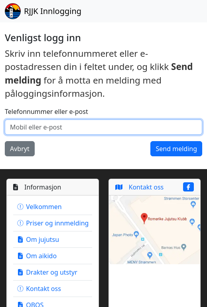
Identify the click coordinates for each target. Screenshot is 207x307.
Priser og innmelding (52, 223)
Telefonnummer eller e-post (46, 111)
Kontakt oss (38, 288)
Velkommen (39, 206)
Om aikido (36, 255)
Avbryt (20, 148)
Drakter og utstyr (46, 272)
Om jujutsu (37, 239)
